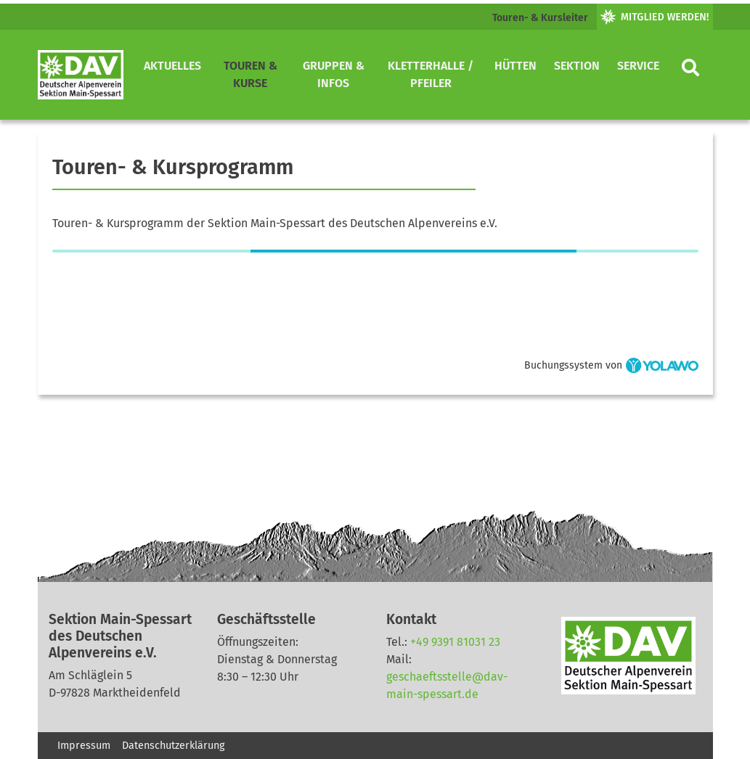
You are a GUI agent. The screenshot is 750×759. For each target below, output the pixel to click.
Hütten (515, 66)
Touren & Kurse (250, 74)
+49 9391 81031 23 (455, 642)
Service (638, 66)
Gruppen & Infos (333, 74)
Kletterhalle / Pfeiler (430, 74)
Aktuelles (172, 66)
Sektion (577, 66)
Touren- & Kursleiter (540, 18)
